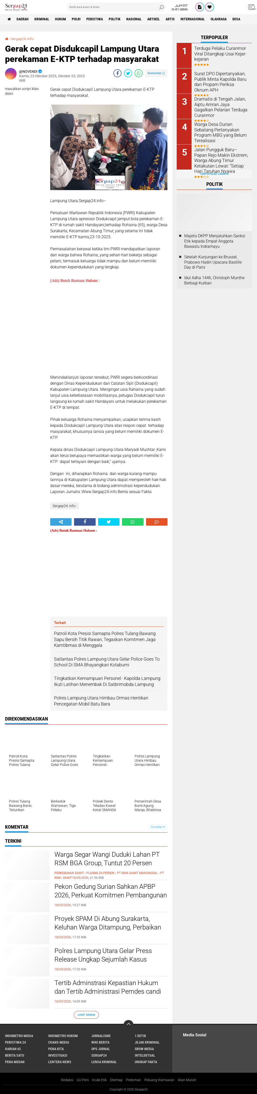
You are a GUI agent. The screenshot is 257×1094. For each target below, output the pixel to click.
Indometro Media (19, 1036)
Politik (114, 19)
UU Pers (83, 1080)
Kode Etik (99, 1080)
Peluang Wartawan (159, 1080)
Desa (236, 19)
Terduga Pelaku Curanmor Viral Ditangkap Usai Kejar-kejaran (218, 53)
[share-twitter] (128, 73)
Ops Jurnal (100, 1049)
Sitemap (116, 1080)
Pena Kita (56, 1049)
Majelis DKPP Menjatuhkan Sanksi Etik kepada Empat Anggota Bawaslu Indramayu (214, 241)
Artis (170, 19)
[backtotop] (128, 1025)
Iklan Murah (187, 1080)
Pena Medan (15, 1062)
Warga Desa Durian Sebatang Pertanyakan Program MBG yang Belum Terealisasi (220, 129)
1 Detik (140, 1036)
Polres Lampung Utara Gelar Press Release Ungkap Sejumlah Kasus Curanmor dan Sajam (103, 959)
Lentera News (59, 1062)
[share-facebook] (117, 73)
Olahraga (219, 19)
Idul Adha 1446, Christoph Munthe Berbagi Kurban (214, 280)
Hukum (60, 19)
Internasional (192, 19)
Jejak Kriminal (147, 1042)
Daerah (23, 19)
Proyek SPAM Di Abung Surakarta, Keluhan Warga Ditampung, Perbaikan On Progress (107, 927)
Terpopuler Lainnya (214, 174)
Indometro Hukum (63, 1036)
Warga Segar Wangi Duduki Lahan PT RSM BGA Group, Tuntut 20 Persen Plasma (107, 863)
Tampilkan (157, 827)
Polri (76, 19)
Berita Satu (14, 1055)
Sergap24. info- (22, 39)
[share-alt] (61, 522)
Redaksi (67, 1080)
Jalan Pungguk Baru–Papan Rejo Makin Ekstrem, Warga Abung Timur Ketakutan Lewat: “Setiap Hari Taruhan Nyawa (219, 160)
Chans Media (58, 1042)
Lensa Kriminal (104, 1062)
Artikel (153, 19)
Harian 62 (13, 1049)
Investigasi (57, 1055)
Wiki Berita (100, 1042)
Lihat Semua (86, 1015)
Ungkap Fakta (146, 1062)
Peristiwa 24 (15, 1042)
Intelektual (145, 1055)
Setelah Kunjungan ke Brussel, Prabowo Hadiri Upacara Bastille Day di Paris (213, 262)
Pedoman (133, 1080)
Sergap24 (99, 1055)
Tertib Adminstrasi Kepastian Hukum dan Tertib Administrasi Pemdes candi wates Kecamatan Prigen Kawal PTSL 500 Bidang (107, 995)
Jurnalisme (101, 1036)
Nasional (134, 19)
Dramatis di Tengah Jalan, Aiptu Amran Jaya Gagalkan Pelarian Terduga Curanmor (219, 104)
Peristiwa (94, 19)
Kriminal (41, 19)
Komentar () (156, 73)
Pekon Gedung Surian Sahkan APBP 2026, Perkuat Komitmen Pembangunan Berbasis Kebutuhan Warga (110, 895)
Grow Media (144, 1049)
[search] (116, 7)
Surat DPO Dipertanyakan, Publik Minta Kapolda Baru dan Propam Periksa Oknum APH (219, 81)
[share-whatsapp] (139, 73)
